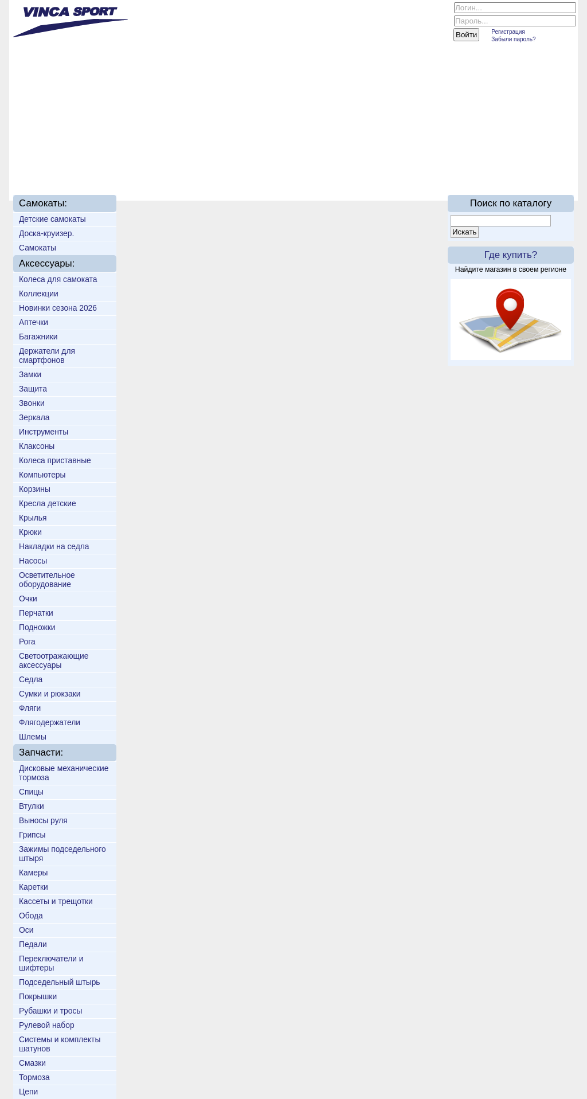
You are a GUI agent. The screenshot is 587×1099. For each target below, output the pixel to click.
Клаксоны (36, 446)
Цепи (28, 1091)
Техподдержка (283, 167)
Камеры (33, 872)
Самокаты (37, 247)
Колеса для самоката (58, 279)
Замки (30, 374)
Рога (27, 641)
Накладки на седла (54, 546)
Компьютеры (42, 474)
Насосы (33, 560)
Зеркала (34, 417)
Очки (28, 598)
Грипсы (32, 834)
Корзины (34, 489)
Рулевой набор (47, 1025)
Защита (33, 388)
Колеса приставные (55, 460)
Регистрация (508, 32)
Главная (47, 167)
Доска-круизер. (46, 233)
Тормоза (34, 1077)
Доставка (207, 167)
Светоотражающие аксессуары (53, 660)
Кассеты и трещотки (56, 901)
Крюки (30, 532)
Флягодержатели (49, 722)
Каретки (33, 886)
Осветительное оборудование (47, 579)
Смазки (32, 1062)
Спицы (31, 791)
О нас (97, 167)
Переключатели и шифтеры (51, 963)
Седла (30, 679)
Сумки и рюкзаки (49, 693)
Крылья (32, 517)
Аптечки (33, 322)
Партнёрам (363, 167)
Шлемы (32, 736)
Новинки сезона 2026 (58, 307)
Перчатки (36, 612)
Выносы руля (43, 820)
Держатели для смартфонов (47, 355)
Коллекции (38, 293)
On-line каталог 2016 (454, 167)
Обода (31, 915)
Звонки (32, 403)
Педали (33, 944)
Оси (26, 929)
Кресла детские (47, 503)
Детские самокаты (52, 219)
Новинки (148, 167)
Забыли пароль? (513, 39)
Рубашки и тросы (50, 1010)
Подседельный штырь (59, 982)
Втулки (31, 806)
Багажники (38, 336)
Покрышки (38, 996)
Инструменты (43, 431)
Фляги (30, 708)
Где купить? (510, 254)
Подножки (37, 627)
